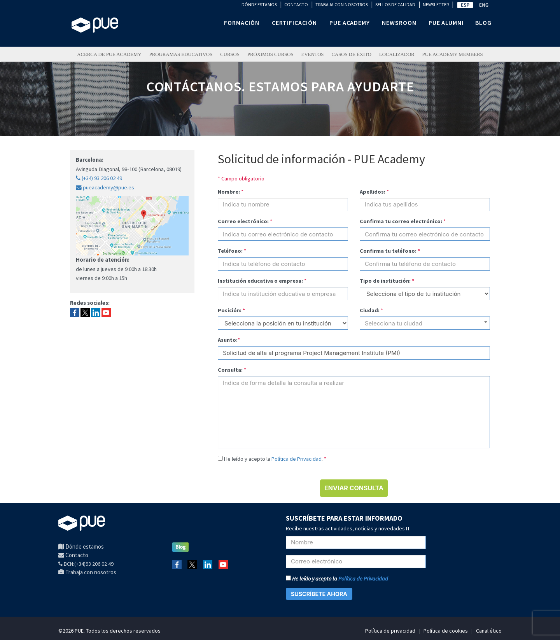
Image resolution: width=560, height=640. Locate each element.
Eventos (312, 54)
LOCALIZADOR (397, 54)
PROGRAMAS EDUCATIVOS (181, 54)
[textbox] (425, 326)
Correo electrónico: (243, 221)
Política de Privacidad (296, 458)
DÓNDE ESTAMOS (259, 4)
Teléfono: (230, 250)
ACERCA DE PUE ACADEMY (109, 54)
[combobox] (425, 323)
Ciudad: (370, 310)
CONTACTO (296, 4)
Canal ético (489, 630)
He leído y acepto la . (275, 458)
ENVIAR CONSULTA (353, 488)
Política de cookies (446, 630)
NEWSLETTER (436, 4)
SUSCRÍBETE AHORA (319, 594)
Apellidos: (372, 191)
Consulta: (230, 369)
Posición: (231, 310)
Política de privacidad (390, 630)
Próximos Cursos (270, 54)
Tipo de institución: (387, 280)
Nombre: (229, 191)
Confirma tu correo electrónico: (401, 221)
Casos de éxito (351, 54)
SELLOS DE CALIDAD (395, 4)
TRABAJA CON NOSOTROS (341, 4)
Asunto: (228, 339)
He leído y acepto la (337, 578)
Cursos (230, 54)
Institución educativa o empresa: (260, 280)
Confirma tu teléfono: (390, 250)
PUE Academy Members (452, 54)
